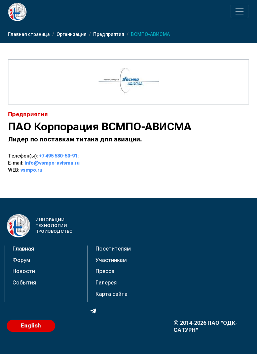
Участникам (111, 260)
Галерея (106, 282)
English (31, 325)
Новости (23, 271)
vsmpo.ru (31, 170)
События (24, 282)
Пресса (105, 271)
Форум (21, 260)
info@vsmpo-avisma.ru (52, 163)
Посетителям (113, 249)
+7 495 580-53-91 (58, 156)
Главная (23, 249)
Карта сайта (111, 294)
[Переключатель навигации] (239, 11)
